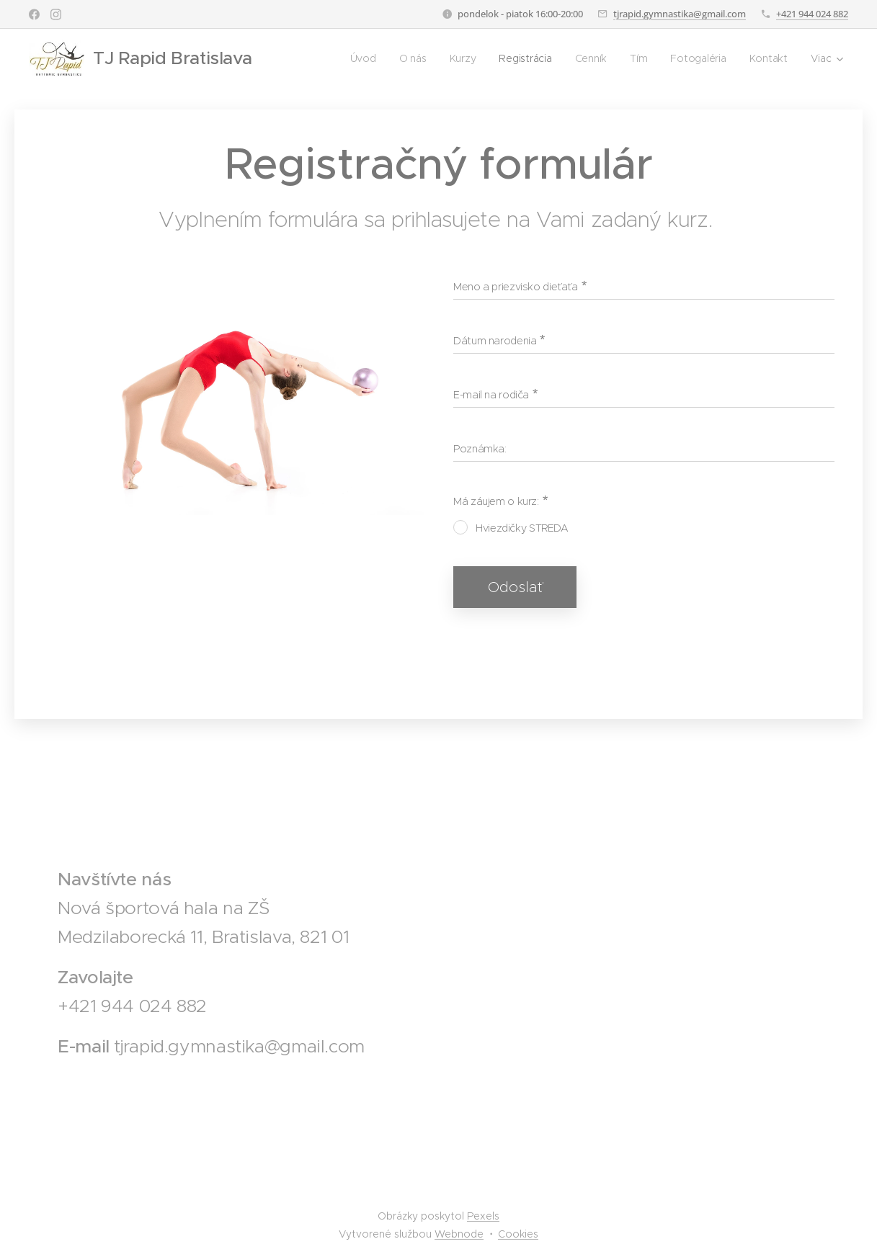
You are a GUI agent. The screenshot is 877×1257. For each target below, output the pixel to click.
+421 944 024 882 (812, 13)
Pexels (483, 1215)
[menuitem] (362, 58)
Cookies (518, 1233)
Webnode (459, 1233)
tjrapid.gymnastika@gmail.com (679, 13)
